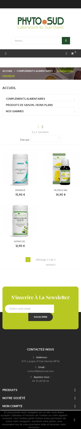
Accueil (9, 87)
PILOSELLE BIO (60, 190)
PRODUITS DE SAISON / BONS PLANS (29, 105)
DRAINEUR (20, 190)
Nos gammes (15, 111)
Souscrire (40, 316)
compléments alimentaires (25, 98)
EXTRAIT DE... (20, 241)
